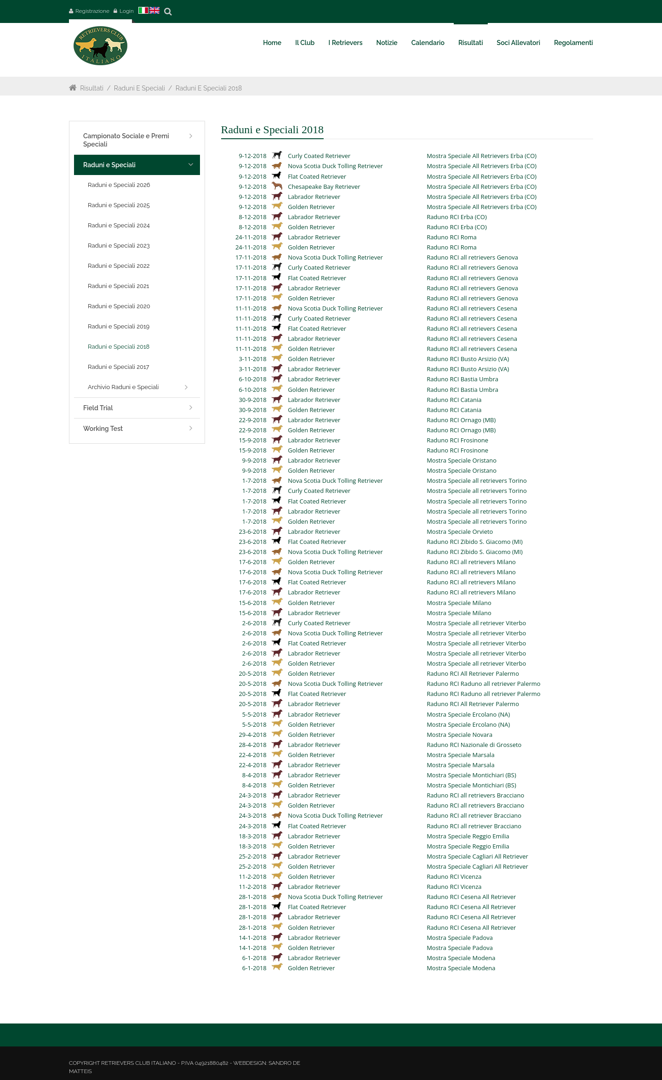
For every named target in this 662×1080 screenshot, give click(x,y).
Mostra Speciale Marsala (460, 755)
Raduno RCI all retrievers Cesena (472, 308)
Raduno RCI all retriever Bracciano (474, 815)
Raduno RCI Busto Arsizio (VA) (468, 359)
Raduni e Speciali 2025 (119, 205)
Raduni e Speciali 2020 (119, 306)
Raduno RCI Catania (454, 400)
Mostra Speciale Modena (461, 958)
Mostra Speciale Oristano (461, 460)
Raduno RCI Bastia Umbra (462, 379)
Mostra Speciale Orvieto (460, 531)
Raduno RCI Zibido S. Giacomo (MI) (475, 541)
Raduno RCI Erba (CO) (457, 217)
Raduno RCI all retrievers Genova (472, 257)
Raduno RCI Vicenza (454, 876)
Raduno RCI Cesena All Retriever (471, 897)
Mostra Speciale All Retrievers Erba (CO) (481, 156)
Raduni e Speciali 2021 (118, 286)
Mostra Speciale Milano (459, 603)
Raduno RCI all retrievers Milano (471, 562)
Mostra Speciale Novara (459, 734)
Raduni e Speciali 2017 (118, 366)
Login (127, 11)
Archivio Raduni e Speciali (123, 387)
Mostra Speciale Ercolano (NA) (468, 714)
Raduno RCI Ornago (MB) (461, 420)
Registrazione (92, 11)
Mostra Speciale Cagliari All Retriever (477, 856)
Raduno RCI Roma (452, 237)
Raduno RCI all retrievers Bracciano (475, 795)
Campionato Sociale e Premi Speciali (126, 140)
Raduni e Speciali (139, 88)
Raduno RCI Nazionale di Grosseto (474, 745)
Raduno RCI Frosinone (457, 440)
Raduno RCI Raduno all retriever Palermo (484, 683)
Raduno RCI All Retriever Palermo (473, 673)
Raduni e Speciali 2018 (209, 88)
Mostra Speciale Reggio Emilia (468, 836)
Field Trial (98, 408)
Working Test (103, 428)
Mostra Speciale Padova (460, 937)
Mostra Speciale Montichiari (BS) (471, 775)
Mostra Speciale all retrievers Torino (477, 480)
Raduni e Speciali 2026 (119, 184)
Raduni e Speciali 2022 (119, 265)
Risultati (91, 88)
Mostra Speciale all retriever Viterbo (476, 623)
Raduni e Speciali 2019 (118, 326)
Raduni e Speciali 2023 (119, 245)
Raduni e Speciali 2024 (119, 225)
